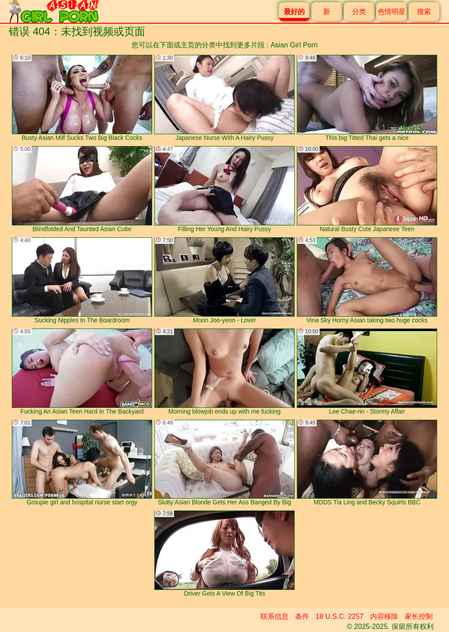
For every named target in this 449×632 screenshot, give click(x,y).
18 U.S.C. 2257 (339, 616)
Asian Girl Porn (294, 45)
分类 (359, 11)
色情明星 (392, 11)
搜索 (424, 11)
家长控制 (419, 616)
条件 (302, 616)
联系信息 (274, 616)
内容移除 (384, 616)
